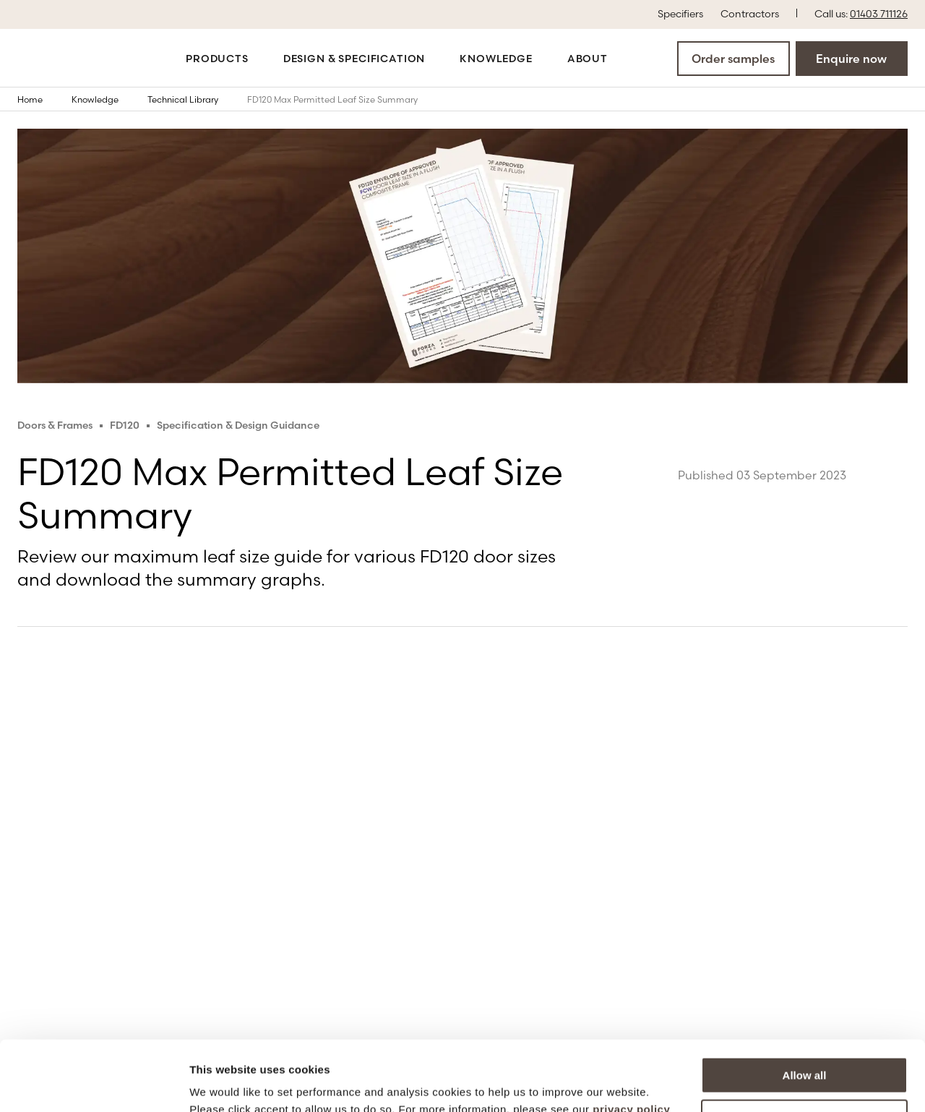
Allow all (805, 1010)
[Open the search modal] (633, 57)
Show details (223, 1083)
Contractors (749, 13)
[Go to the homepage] (66, 58)
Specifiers (680, 13)
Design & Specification (354, 58)
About (587, 58)
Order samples (733, 58)
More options (805, 1051)
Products (217, 58)
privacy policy (631, 1044)
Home (40, 99)
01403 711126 (879, 13)
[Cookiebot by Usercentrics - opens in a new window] (93, 1084)
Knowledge (496, 58)
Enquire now (851, 58)
